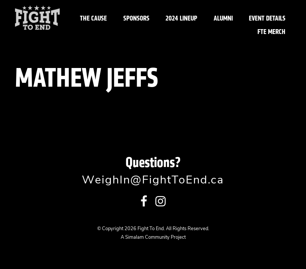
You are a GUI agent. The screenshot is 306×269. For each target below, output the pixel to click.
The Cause (93, 18)
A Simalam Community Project (153, 237)
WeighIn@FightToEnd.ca (153, 180)
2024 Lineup (181, 18)
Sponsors (136, 18)
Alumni (223, 18)
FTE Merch (271, 32)
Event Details (267, 18)
